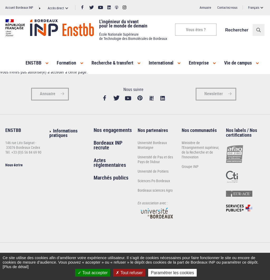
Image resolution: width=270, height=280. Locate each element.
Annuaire (205, 7)
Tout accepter (93, 272)
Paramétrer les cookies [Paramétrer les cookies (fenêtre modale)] (172, 272)
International (161, 62)
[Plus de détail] (15, 266)
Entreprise (199, 62)
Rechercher (237, 30)
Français (253, 7)
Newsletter (213, 95)
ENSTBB (33, 62)
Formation (66, 62)
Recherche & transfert (112, 62)
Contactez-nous (227, 7)
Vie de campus (238, 62)
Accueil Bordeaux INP (19, 7)
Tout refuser (129, 272)
